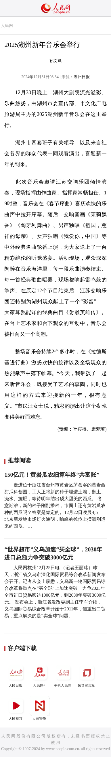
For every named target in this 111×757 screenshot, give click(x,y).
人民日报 (16, 675)
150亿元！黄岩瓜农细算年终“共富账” (51, 475)
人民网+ (40, 675)
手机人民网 (63, 675)
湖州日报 (82, 77)
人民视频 (16, 708)
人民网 (7, 25)
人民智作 (40, 708)
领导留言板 (87, 675)
